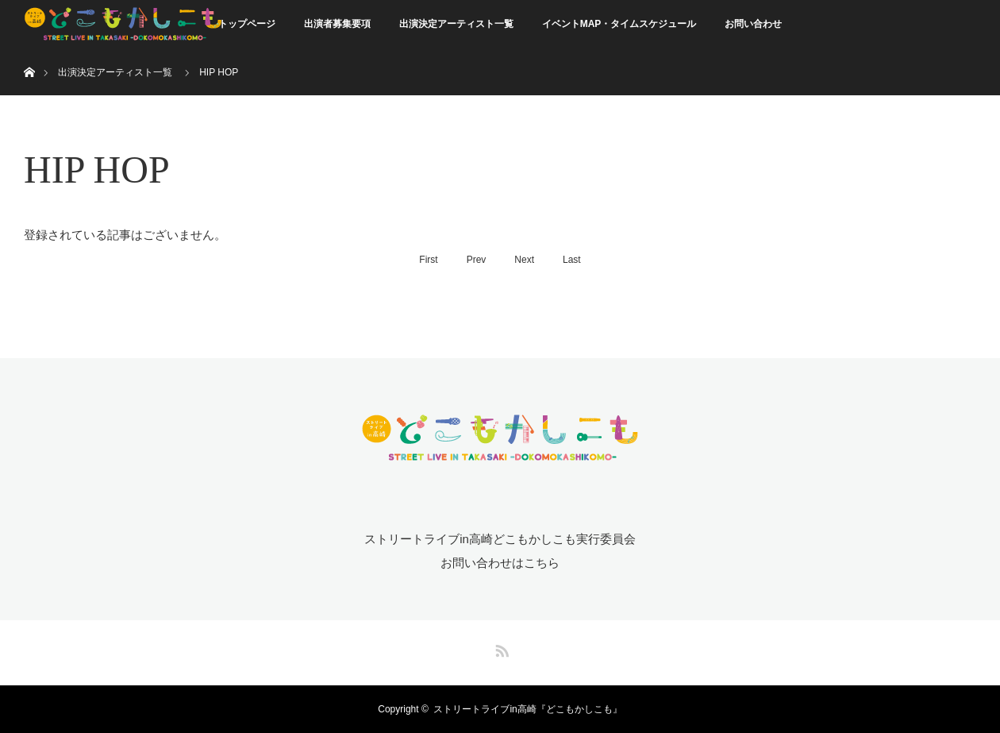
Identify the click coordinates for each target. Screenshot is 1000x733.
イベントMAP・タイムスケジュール (619, 23)
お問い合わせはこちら (500, 562)
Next (524, 259)
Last (572, 259)
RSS (500, 648)
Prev (477, 259)
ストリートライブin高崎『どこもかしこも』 (527, 709)
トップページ (246, 23)
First (428, 259)
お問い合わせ (753, 23)
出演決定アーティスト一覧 (456, 23)
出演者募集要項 (337, 23)
